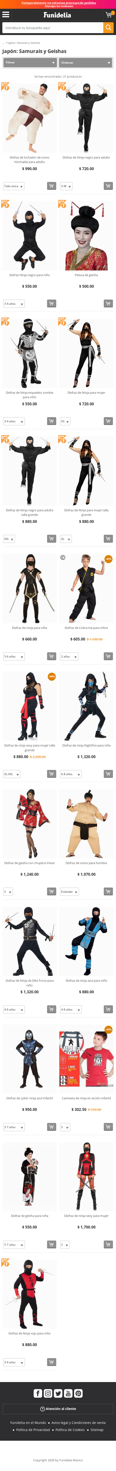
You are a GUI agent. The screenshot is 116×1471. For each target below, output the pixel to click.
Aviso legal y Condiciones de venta (79, 1422)
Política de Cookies (70, 1429)
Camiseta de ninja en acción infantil (86, 1098)
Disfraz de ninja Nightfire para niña (86, 745)
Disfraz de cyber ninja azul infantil (29, 1098)
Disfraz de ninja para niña (29, 628)
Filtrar (10, 62)
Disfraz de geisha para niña (29, 1216)
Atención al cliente (58, 1408)
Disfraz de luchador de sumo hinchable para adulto (29, 159)
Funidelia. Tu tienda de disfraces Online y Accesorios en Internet (57, 15)
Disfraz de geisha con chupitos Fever (29, 863)
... (3, 43)
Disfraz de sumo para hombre (86, 863)
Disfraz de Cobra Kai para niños (86, 628)
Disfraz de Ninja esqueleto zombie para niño (29, 394)
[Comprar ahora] (51, 186)
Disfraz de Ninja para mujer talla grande (86, 512)
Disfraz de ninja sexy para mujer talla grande (29, 747)
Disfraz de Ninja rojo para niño (29, 1333)
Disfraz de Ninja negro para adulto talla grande (29, 512)
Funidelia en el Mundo (28, 1422)
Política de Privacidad (33, 1429)
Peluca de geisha (86, 275)
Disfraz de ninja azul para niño (86, 980)
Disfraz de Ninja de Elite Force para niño (30, 982)
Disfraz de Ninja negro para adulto (86, 157)
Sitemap (97, 1429)
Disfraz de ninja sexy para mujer (86, 1216)
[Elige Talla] (13, 186)
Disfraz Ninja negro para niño (29, 275)
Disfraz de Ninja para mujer (86, 392)
